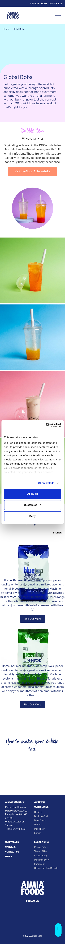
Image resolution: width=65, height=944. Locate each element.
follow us (32, 901)
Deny (32, 516)
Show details (46, 482)
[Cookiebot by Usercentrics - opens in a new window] (46, 425)
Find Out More (32, 618)
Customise (32, 504)
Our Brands (41, 807)
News (44, 3)
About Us (39, 802)
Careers (10, 847)
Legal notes (41, 842)
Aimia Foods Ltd (14, 802)
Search (34, 3)
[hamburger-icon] (58, 15)
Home (6, 29)
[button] (58, 930)
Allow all (32, 493)
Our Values (12, 842)
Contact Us (55, 3)
